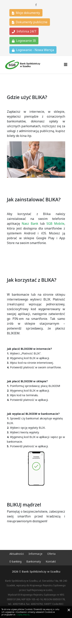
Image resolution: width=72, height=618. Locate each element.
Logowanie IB (24, 40)
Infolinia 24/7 (24, 31)
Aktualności (16, 554)
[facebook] (36, 5)
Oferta (51, 554)
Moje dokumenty (26, 13)
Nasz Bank (30, 223)
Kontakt (51, 561)
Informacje (35, 554)
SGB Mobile (55, 223)
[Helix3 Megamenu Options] (65, 64)
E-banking (15, 561)
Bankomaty (33, 561)
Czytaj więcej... (24, 614)
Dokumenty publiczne (29, 22)
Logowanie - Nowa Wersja (33, 50)
